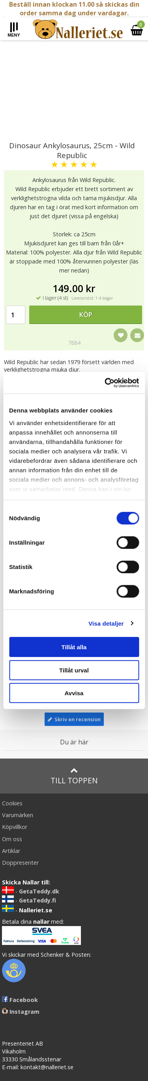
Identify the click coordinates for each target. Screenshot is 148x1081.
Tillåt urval (74, 670)
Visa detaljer (106, 623)
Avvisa (74, 693)
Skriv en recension (74, 719)
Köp (85, 314)
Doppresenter (20, 862)
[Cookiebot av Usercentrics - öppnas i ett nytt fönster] (105, 383)
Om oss (12, 839)
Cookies (12, 803)
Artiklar (11, 850)
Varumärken (17, 815)
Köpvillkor (14, 827)
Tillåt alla (74, 647)
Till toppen (74, 776)
